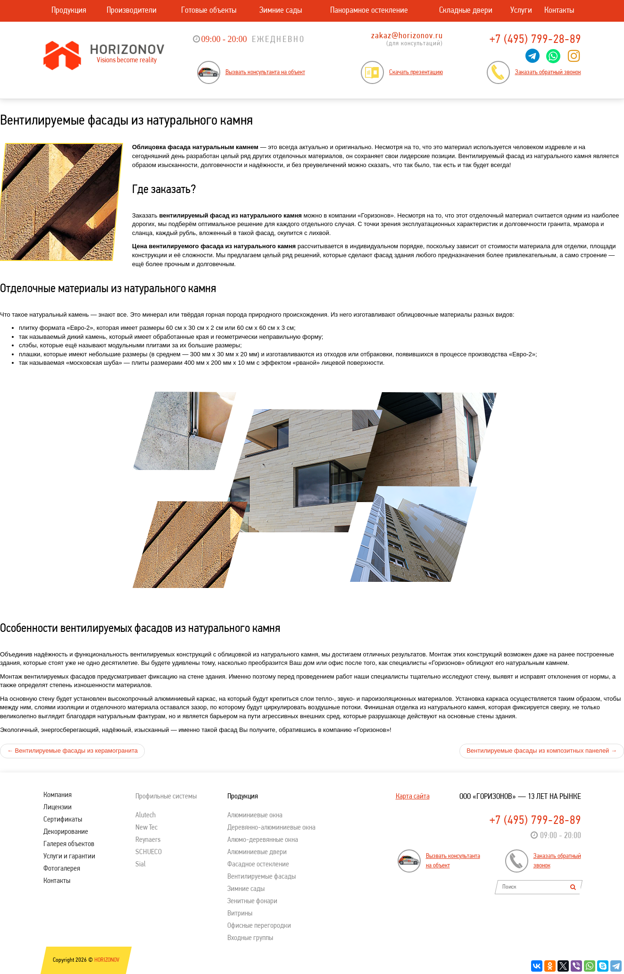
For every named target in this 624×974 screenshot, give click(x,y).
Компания (57, 795)
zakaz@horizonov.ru (407, 36)
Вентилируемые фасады (261, 877)
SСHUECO (148, 852)
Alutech (145, 815)
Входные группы (250, 938)
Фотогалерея (61, 869)
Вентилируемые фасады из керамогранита (72, 750)
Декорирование (65, 832)
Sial (140, 864)
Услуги (521, 10)
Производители (132, 10)
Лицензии (57, 807)
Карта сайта (413, 796)
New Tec (146, 827)
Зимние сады (280, 10)
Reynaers (147, 840)
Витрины (239, 913)
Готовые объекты (208, 10)
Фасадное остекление (258, 864)
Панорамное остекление (369, 10)
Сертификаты (62, 819)
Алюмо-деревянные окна (262, 840)
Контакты (559, 10)
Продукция (68, 10)
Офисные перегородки (259, 926)
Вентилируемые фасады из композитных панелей (541, 750)
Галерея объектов (68, 844)
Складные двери (465, 10)
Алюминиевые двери (257, 852)
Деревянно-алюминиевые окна (271, 827)
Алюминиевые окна (255, 815)
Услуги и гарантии (69, 856)
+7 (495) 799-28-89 (535, 40)
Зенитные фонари (252, 901)
